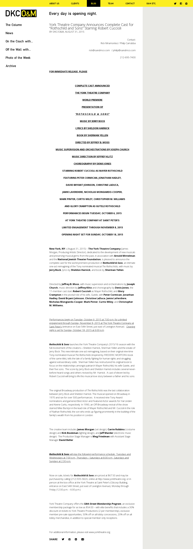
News (9, 33)
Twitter (175, 4)
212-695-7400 (128, 57)
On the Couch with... (19, 41)
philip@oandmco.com (124, 50)
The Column (14, 25)
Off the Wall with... (18, 49)
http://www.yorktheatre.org (111, 479)
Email (82, 539)
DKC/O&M (21, 13)
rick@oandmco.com (99, 50)
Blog (93, 3)
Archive (11, 66)
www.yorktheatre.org (99, 532)
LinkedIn (76, 539)
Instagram (186, 4)
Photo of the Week (18, 58)
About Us (54, 3)
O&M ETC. (151, 3)
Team (111, 3)
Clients (75, 3)
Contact (130, 3)
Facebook (181, 3)
